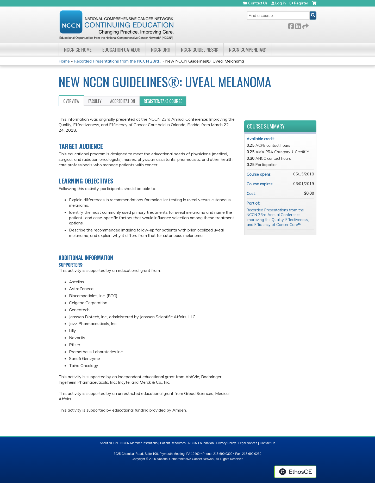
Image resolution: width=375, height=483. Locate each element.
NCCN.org (160, 49)
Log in (280, 3)
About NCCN (109, 443)
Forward (305, 25)
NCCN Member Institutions (139, 443)
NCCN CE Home (78, 49)
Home (64, 61)
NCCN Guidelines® (199, 49)
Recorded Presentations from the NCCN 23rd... (117, 61)
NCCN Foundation (201, 443)
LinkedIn (298, 25)
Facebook (290, 25)
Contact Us (257, 3)
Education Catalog (121, 49)
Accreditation (122, 101)
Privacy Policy (226, 443)
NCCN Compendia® (247, 49)
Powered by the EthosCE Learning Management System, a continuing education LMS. (295, 472)
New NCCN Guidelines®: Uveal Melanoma (204, 61)
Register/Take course (163, 101)
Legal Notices (247, 443)
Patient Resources (173, 443)
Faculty (95, 101)
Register (301, 3)
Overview (71, 101)
